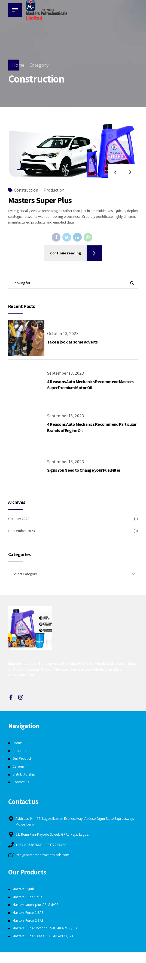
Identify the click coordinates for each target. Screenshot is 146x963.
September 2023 (21, 531)
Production (54, 192)
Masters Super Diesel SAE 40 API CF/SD (43, 936)
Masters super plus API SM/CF (36, 905)
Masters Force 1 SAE (28, 913)
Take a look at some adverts (72, 342)
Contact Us (21, 782)
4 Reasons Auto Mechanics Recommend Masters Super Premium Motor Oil (90, 385)
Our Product (22, 758)
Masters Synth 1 (24, 889)
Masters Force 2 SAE (28, 921)
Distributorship (24, 774)
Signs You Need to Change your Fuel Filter (83, 470)
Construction (26, 192)
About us (19, 750)
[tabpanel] (73, 152)
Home (18, 65)
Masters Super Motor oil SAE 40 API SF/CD (45, 928)
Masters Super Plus (40, 202)
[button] (114, 173)
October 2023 (19, 518)
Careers (19, 766)
